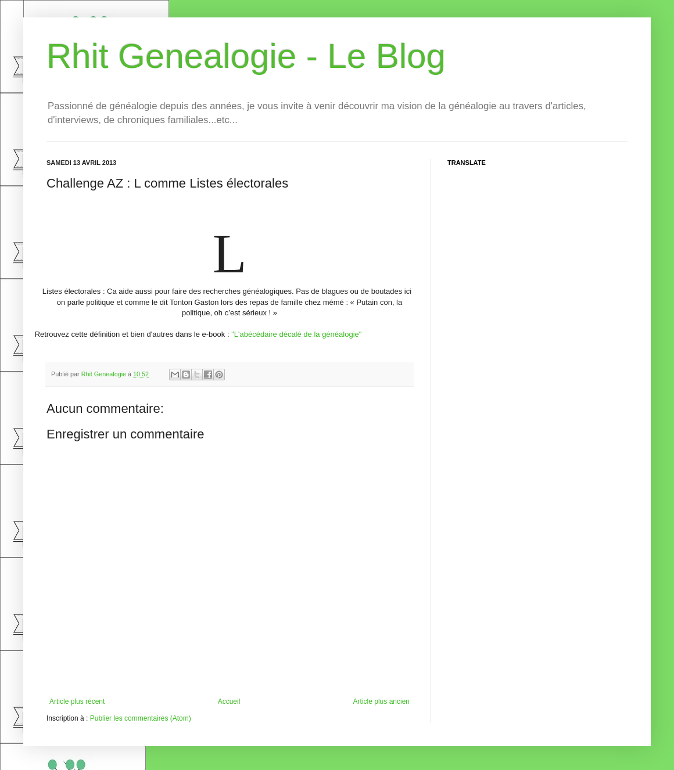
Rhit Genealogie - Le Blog (246, 56)
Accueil (229, 701)
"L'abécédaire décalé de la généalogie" (296, 334)
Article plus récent (77, 701)
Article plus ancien (381, 701)
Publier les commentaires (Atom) (140, 718)
